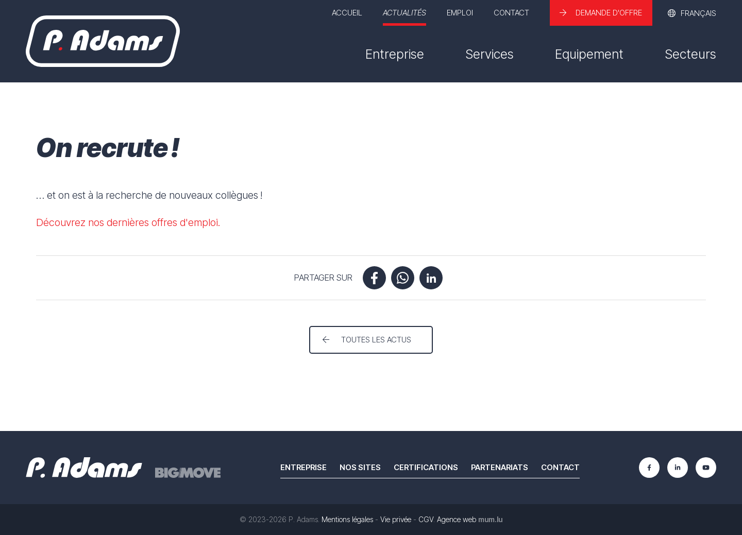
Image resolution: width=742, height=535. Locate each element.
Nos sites (360, 467)
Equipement (589, 54)
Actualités (404, 13)
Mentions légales (347, 519)
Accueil (347, 13)
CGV (425, 519)
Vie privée (395, 519)
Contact (511, 13)
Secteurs (690, 54)
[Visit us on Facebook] (649, 467)
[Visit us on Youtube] (706, 467)
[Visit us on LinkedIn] (677, 467)
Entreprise (394, 54)
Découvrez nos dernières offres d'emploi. (128, 222)
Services (489, 54)
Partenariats (499, 467)
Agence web (456, 519)
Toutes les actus (376, 339)
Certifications (426, 467)
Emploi (460, 13)
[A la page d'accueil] (103, 41)
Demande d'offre (609, 13)
